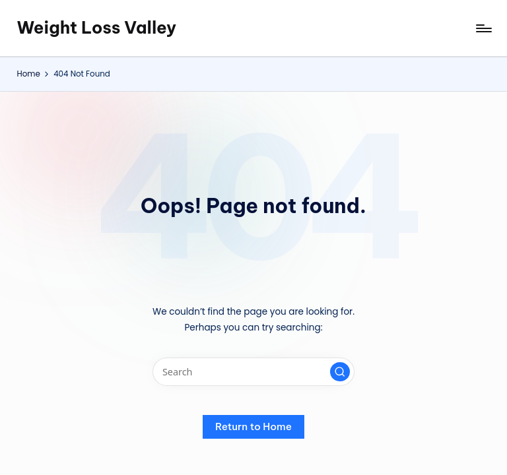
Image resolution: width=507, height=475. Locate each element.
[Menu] (483, 28)
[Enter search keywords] (253, 372)
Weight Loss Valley (96, 27)
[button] (340, 372)
